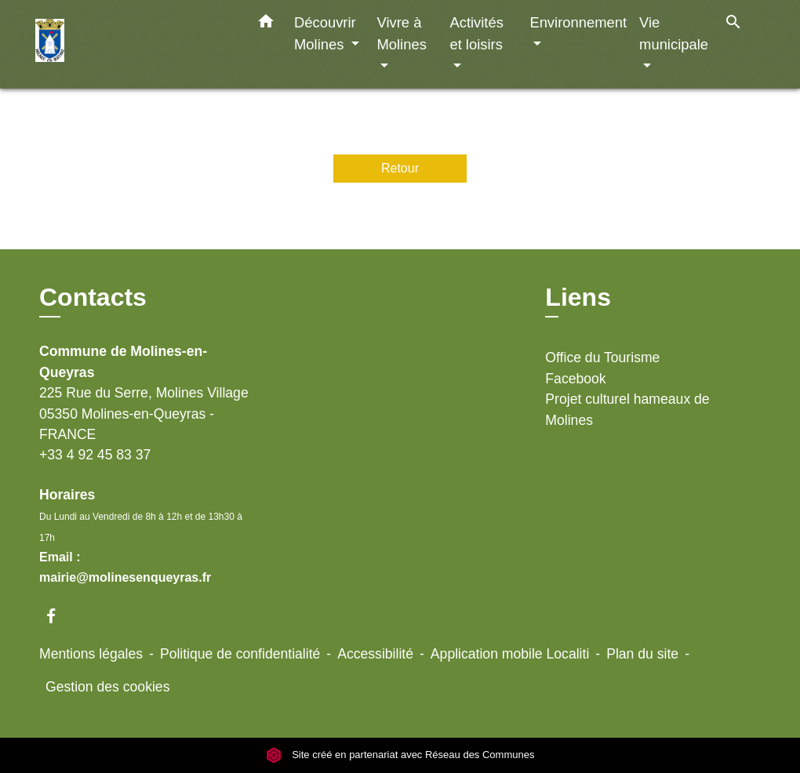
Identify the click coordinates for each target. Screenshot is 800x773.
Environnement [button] (578, 22)
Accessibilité (375, 654)
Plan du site (642, 654)
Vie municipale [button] (673, 33)
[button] (266, 24)
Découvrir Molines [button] (325, 33)
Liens (578, 297)
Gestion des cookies (107, 687)
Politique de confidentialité (240, 654)
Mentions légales (91, 654)
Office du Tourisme (602, 357)
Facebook (575, 378)
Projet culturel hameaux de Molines (627, 409)
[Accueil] (133, 44)
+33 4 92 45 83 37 (95, 455)
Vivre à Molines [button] (401, 33)
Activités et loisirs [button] (476, 33)
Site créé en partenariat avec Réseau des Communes (400, 754)
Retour (400, 168)
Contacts (93, 297)
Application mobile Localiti (510, 654)
